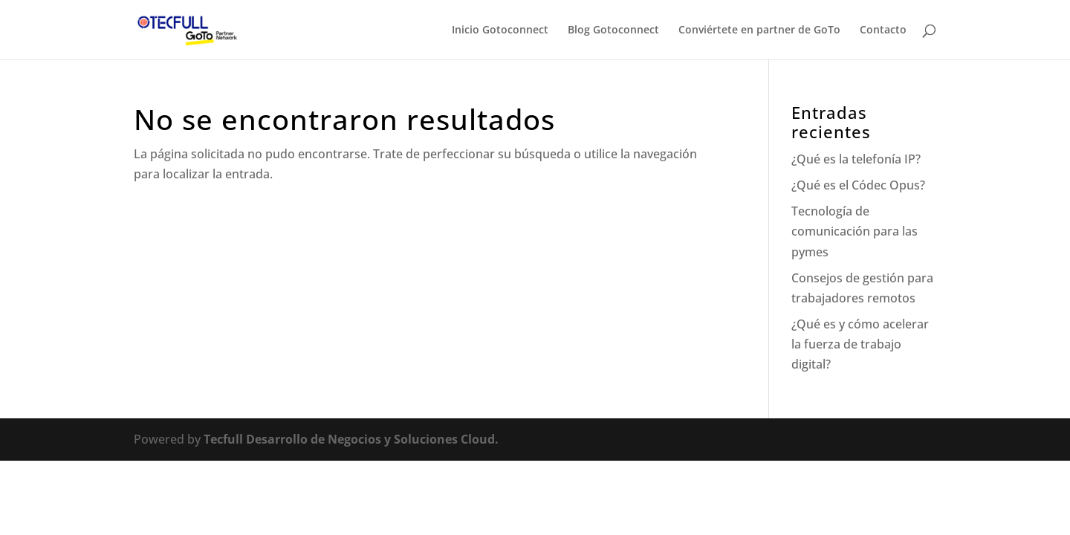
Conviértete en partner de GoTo (759, 30)
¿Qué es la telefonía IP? (856, 159)
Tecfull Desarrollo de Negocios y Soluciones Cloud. (351, 439)
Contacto (883, 30)
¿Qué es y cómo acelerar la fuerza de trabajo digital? (860, 344)
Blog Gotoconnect (613, 30)
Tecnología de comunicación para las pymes (854, 231)
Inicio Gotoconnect (500, 30)
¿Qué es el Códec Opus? (858, 185)
